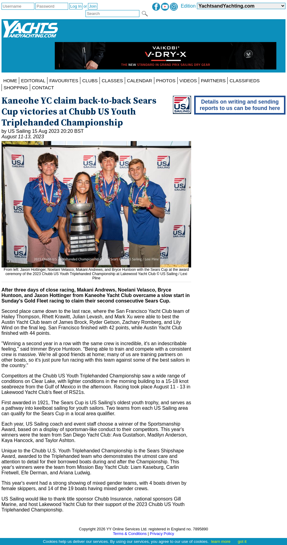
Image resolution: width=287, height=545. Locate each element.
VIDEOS (188, 80)
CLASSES (112, 80)
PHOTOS (166, 80)
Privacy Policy (162, 533)
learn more (220, 541)
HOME (10, 80)
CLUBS (90, 80)
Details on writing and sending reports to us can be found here (240, 105)
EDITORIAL (33, 80)
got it (242, 541)
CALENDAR (139, 80)
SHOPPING (16, 87)
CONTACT (43, 87)
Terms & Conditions (130, 533)
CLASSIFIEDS (244, 80)
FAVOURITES (63, 80)
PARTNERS (213, 80)
